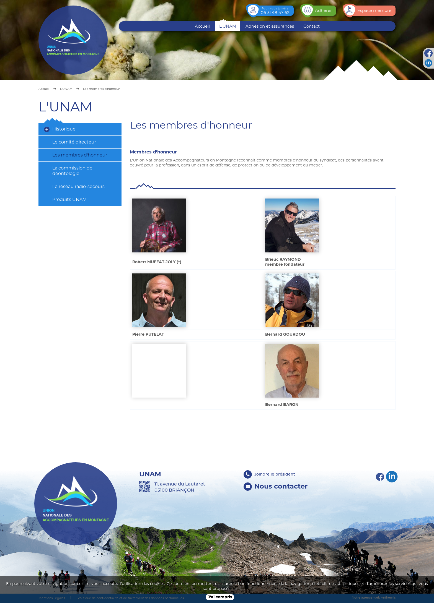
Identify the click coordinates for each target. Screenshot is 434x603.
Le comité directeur (74, 142)
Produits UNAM (69, 199)
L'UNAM (227, 26)
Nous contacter (281, 486)
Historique (64, 129)
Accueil (202, 26)
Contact (311, 26)
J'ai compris (220, 597)
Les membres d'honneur (79, 155)
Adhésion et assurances (270, 26)
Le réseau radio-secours (78, 186)
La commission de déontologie (72, 171)
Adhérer (323, 11)
